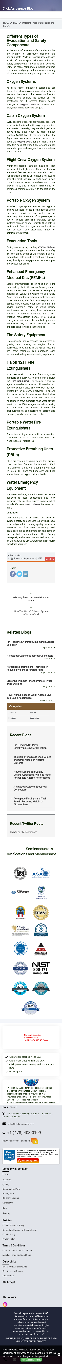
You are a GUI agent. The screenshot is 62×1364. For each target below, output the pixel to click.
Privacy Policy (8, 1239)
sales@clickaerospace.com (20, 1124)
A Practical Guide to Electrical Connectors (30, 655)
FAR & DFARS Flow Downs (14, 1266)
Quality (5, 1184)
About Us (6, 1179)
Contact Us (7, 1202)
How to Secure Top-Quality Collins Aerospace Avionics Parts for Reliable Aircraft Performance (32, 774)
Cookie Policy (8, 1234)
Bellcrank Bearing (10, 1198)
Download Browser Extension (20, 1141)
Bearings (12, 718)
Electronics (34, 718)
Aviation (33, 712)
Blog (15, 23)
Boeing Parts (8, 1193)
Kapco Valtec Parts (11, 1189)
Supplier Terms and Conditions (16, 1255)
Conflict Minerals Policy (13, 1225)
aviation (50, 559)
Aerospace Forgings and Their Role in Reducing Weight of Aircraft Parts (27, 668)
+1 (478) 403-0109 (24, 1132)
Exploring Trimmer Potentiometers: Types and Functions (29, 682)
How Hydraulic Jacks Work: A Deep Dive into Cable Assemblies (29, 696)
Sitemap (6, 1213)
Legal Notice (8, 1275)
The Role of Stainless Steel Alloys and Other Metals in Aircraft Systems (32, 759)
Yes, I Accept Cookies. (31, 1359)
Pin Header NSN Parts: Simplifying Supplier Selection (30, 643)
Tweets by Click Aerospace (23, 832)
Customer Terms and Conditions (17, 1250)
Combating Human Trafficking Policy (19, 1230)
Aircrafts (12, 712)
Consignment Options (12, 1271)
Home (6, 23)
